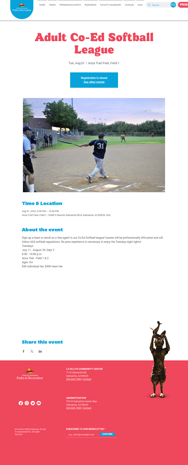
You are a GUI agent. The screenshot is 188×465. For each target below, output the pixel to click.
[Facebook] (21, 403)
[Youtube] (39, 403)
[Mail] (173, 5)
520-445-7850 (73, 379)
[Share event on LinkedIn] (40, 351)
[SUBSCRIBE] (107, 434)
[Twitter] (33, 403)
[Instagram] (27, 403)
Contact (87, 379)
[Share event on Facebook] (23, 351)
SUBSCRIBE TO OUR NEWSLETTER (85, 429)
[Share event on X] (32, 351)
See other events (94, 82)
